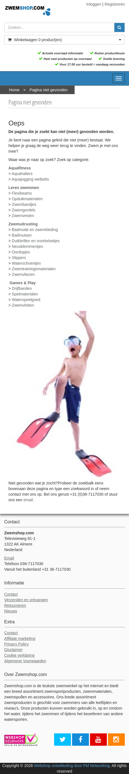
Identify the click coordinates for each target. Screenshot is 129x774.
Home (14, 90)
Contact (11, 594)
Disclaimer (13, 649)
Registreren (115, 4)
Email (9, 558)
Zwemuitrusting (23, 224)
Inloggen (93, 4)
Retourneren (15, 605)
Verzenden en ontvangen (26, 600)
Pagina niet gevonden (48, 90)
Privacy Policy (16, 644)
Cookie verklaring (19, 655)
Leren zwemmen (23, 187)
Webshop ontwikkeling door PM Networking (72, 765)
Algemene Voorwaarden (25, 661)
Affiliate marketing (19, 638)
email (28, 500)
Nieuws (10, 611)
